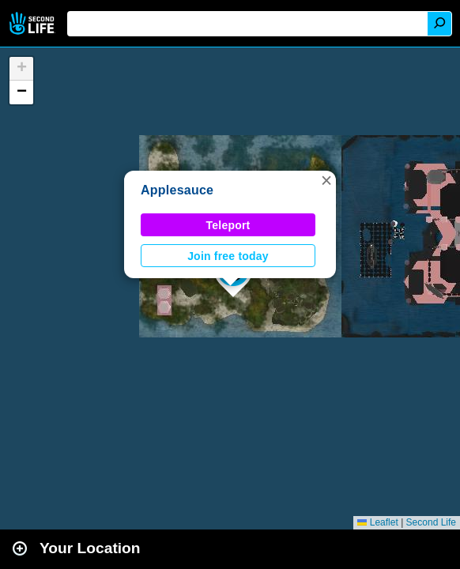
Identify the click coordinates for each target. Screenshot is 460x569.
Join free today (228, 256)
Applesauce (177, 190)
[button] (326, 180)
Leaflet (377, 522)
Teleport (228, 225)
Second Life (33, 23)
